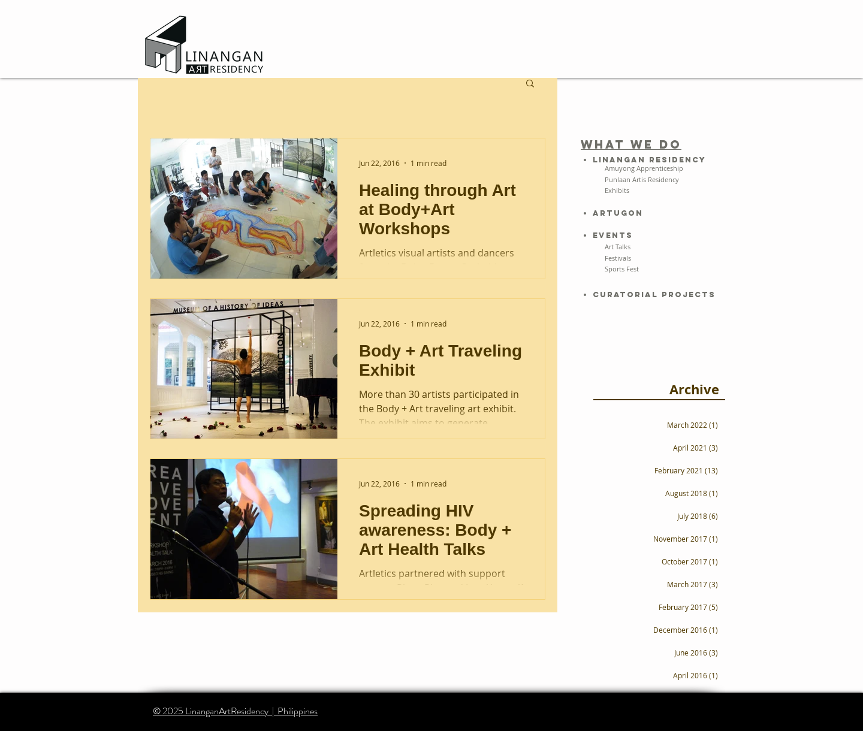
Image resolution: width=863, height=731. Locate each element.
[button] (530, 84)
